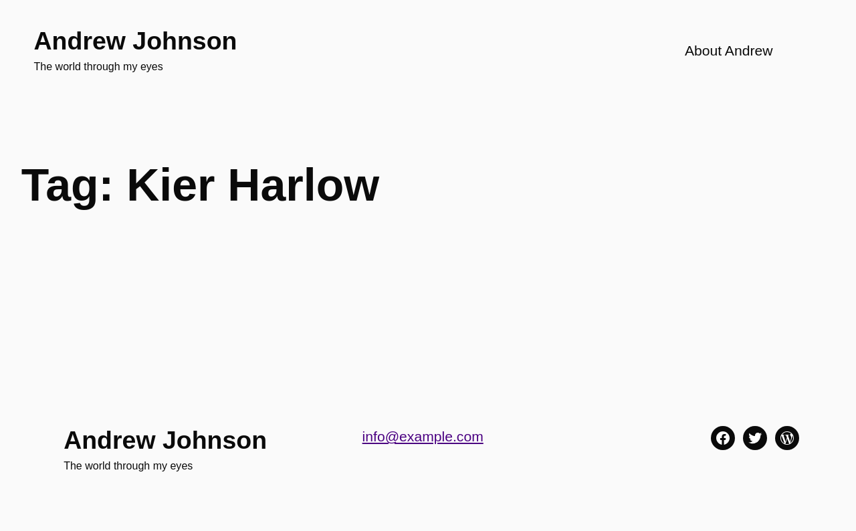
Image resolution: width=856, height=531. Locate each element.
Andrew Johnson (135, 41)
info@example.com (423, 436)
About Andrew (729, 50)
